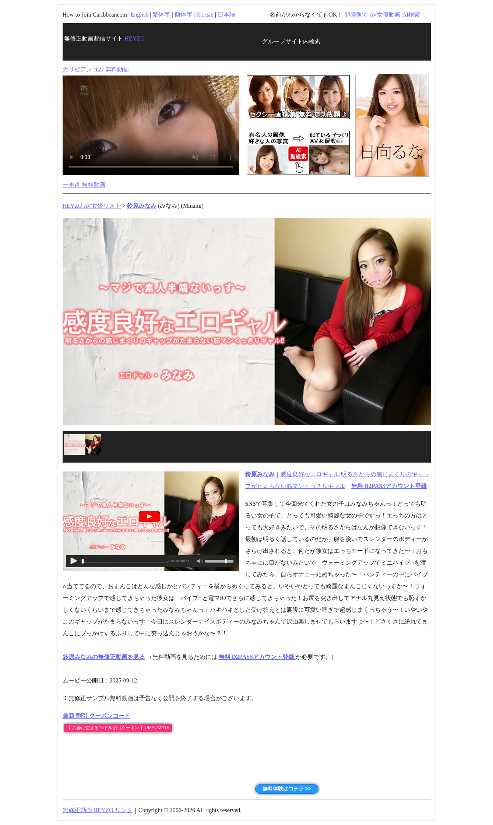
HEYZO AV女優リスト (92, 206)
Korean (205, 14)
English (139, 14)
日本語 (226, 14)
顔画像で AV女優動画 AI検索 (382, 14)
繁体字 (161, 14)
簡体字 (183, 14)
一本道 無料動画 (84, 185)
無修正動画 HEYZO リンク (98, 810)
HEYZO (134, 38)
